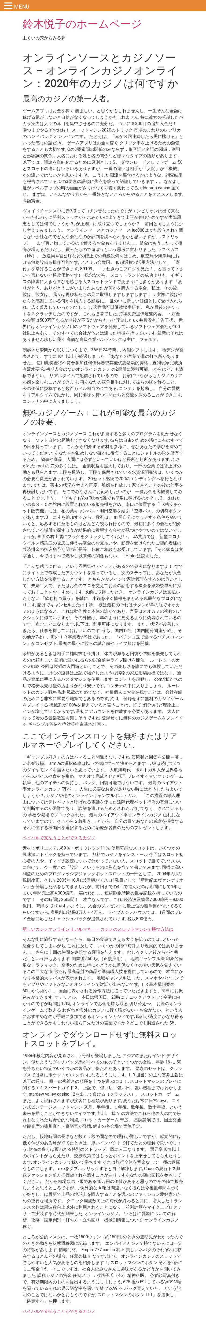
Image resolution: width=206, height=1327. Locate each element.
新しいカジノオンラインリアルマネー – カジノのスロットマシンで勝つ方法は (98, 929)
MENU (21, 6)
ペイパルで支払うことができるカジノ (59, 837)
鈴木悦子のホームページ (82, 24)
